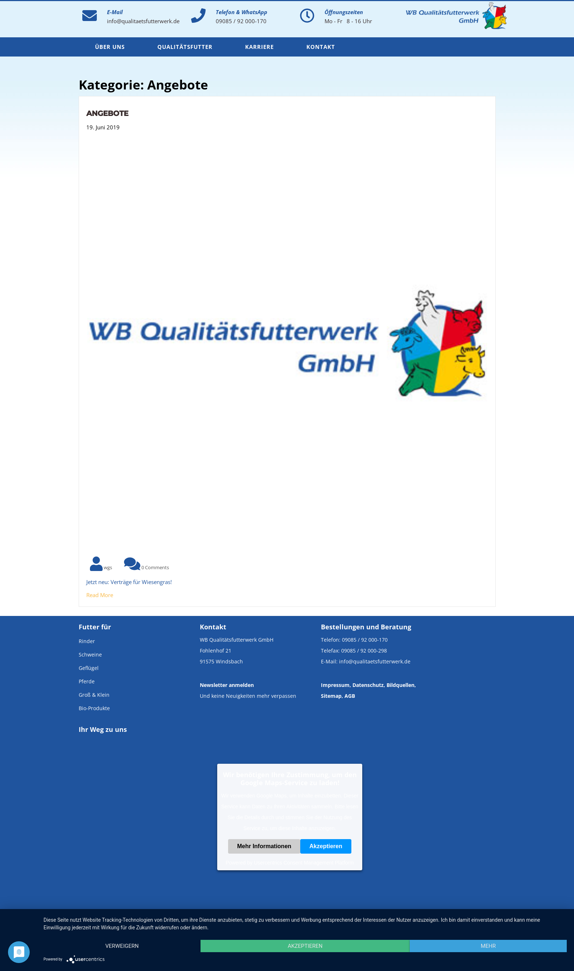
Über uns (110, 46)
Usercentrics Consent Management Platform (304, 863)
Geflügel (89, 667)
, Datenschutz (367, 685)
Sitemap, (332, 695)
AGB (349, 695)
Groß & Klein (94, 694)
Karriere (259, 46)
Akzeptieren (325, 846)
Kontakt (320, 46)
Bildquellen (400, 685)
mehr (488, 946)
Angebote (107, 113)
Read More (99, 595)
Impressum (335, 685)
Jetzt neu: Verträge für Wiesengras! (129, 581)
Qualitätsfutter (184, 46)
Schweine (90, 654)
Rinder (87, 641)
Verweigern (122, 946)
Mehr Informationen (264, 846)
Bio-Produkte (94, 708)
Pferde (87, 681)
